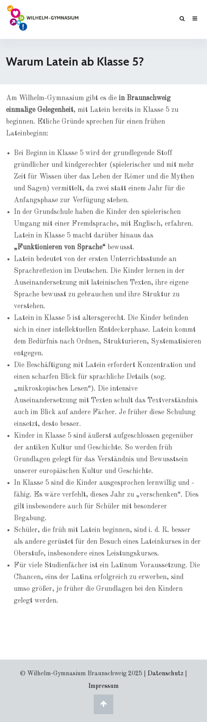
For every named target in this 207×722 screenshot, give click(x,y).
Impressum (103, 686)
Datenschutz (165, 674)
